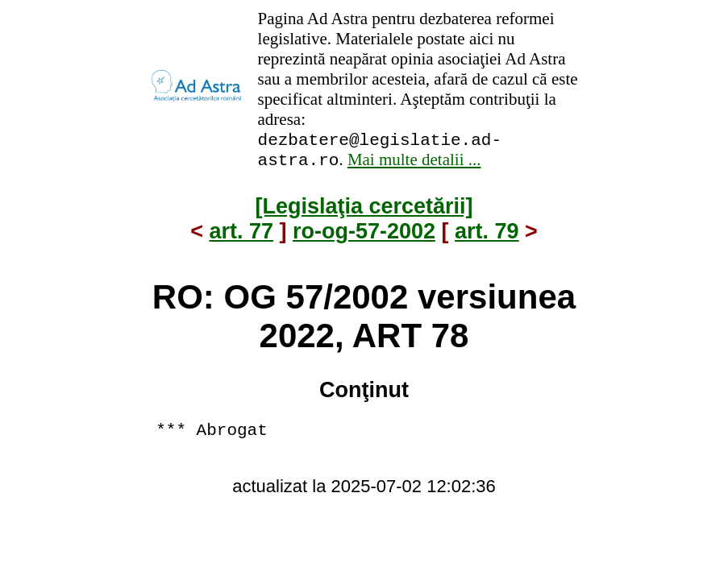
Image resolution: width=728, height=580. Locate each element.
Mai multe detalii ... (414, 164)
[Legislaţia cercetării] (363, 211)
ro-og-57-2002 (364, 236)
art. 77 (241, 236)
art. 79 (487, 236)
